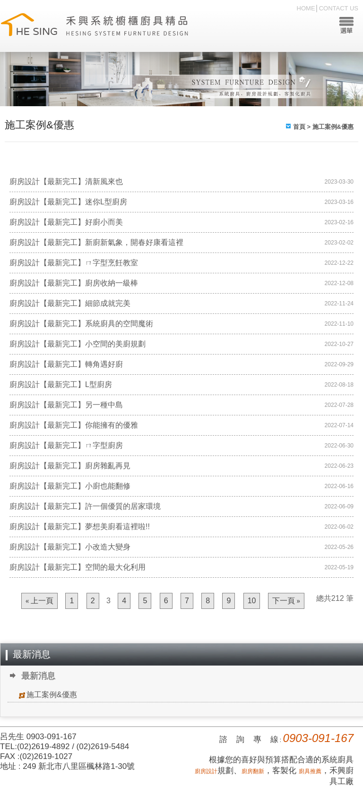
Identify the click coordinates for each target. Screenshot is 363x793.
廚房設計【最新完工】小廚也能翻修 (69, 486)
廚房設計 (206, 771)
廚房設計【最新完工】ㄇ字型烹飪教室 (73, 263)
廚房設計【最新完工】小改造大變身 (69, 547)
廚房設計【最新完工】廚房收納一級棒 (73, 283)
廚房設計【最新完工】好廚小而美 (66, 222)
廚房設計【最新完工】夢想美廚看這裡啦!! (79, 527)
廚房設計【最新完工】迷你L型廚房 (68, 202)
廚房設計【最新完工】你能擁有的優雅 (73, 425)
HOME (306, 8)
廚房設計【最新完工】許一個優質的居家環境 (85, 506)
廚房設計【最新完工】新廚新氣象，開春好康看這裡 (96, 242)
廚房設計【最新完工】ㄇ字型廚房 (66, 445)
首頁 (299, 126)
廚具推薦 (310, 771)
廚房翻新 (253, 771)
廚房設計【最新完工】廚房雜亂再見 (69, 466)
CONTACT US (338, 8)
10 (252, 601)
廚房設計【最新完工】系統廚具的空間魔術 (81, 324)
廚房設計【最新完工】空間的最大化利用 (77, 567)
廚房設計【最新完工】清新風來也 (66, 181)
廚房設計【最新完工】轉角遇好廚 (66, 364)
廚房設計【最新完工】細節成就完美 (69, 303)
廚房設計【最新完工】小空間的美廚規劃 (77, 344)
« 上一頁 (39, 601)
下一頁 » (286, 601)
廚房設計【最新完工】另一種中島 (66, 405)
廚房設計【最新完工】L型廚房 (60, 384)
